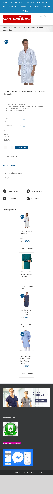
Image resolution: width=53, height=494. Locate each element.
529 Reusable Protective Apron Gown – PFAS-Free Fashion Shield (26, 358)
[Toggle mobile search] (45, 16)
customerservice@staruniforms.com (38, 2)
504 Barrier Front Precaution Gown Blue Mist (26, 274)
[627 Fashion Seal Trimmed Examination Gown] (26, 220)
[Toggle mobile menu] (49, 16)
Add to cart (22, 147)
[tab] (26, 165)
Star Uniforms (42, 472)
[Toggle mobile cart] (41, 16)
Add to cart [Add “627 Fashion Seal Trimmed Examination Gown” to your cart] (23, 249)
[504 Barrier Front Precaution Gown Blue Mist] (26, 261)
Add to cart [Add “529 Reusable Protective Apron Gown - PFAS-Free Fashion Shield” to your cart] (23, 374)
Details (31, 248)
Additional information (9, 165)
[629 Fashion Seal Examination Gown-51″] (26, 299)
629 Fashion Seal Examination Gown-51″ (26, 312)
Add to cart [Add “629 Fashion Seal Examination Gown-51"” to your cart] (23, 325)
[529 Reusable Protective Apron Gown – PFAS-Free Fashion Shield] (26, 340)
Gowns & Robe (13, 156)
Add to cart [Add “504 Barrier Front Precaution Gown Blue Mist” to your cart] (23, 287)
